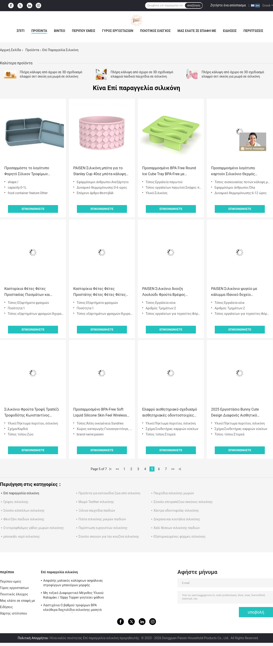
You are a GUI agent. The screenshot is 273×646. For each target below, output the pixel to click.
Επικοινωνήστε (33, 209)
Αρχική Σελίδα (10, 50)
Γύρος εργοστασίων (117, 31)
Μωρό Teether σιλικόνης (96, 502)
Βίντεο (59, 31)
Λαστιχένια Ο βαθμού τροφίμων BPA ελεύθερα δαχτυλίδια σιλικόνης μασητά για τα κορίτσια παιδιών (72, 608)
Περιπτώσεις (253, 31)
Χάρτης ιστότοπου (13, 613)
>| (180, 469)
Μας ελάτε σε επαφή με (196, 31)
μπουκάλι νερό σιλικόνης (21, 536)
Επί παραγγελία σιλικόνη (21, 493)
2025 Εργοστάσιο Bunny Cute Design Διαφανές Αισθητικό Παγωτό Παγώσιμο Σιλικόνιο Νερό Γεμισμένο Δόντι (239, 412)
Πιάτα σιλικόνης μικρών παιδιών (102, 519)
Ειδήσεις (230, 31)
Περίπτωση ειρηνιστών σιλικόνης (103, 528)
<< (117, 469)
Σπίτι (21, 31)
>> (172, 469)
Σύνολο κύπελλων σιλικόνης (24, 510)
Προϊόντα (39, 31)
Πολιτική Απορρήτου (33, 638)
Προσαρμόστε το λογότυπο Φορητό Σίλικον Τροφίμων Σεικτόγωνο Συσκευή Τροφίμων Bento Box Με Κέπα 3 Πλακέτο (30, 171)
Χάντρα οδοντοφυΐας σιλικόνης (176, 510)
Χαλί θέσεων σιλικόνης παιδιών (177, 528)
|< (110, 469)
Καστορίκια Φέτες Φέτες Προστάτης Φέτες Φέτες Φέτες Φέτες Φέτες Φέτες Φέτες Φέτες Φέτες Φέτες (101, 292)
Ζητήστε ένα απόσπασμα (228, 5)
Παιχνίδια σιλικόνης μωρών (174, 493)
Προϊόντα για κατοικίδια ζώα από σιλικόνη (109, 493)
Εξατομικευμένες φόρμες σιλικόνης (180, 536)
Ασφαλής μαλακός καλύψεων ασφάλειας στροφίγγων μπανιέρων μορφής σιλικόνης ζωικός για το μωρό (73, 583)
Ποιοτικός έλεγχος (155, 31)
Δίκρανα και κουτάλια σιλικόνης (177, 519)
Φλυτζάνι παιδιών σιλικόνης (23, 519)
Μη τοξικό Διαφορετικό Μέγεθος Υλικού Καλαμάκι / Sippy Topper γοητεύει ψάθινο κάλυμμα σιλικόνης (73, 596)
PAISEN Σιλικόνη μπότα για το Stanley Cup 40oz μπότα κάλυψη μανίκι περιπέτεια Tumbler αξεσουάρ (99, 171)
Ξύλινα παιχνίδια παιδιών (96, 510)
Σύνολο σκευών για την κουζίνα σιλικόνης (108, 536)
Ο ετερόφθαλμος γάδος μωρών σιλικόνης (33, 528)
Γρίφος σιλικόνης (15, 502)
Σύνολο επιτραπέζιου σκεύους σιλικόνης (183, 502)
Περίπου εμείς (83, 31)
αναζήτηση (193, 5)
